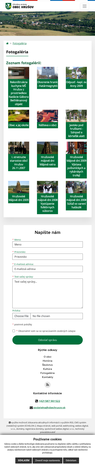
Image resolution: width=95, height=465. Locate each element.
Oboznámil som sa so (45, 330)
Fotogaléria (20, 43)
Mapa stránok (44, 425)
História (47, 361)
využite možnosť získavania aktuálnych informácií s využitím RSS (41, 422)
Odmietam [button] (71, 460)
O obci (47, 356)
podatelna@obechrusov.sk (49, 407)
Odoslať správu (47, 340)
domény (20, 428)
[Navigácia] (84, 6)
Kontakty (47, 377)
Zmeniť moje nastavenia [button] (47, 460)
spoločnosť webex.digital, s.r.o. (59, 428)
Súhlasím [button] (23, 460)
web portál (56, 425)
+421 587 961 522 (49, 401)
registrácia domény (34, 428)
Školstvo (47, 365)
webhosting (68, 425)
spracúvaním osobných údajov (58, 330)
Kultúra (47, 369)
